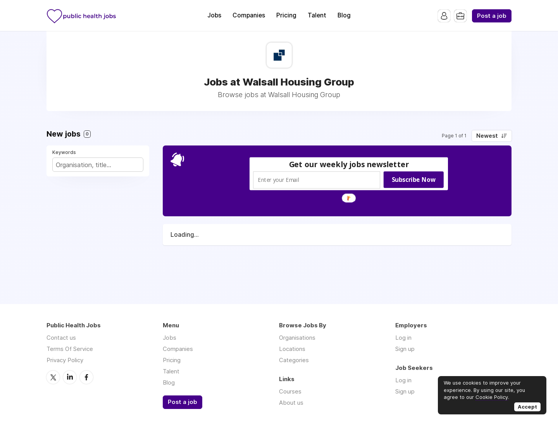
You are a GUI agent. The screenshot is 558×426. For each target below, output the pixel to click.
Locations (292, 348)
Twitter (53, 377)
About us (291, 402)
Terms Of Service (69, 348)
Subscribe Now (414, 179)
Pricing (286, 15)
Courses (290, 391)
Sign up (405, 348)
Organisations (297, 337)
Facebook (86, 377)
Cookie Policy (491, 397)
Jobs (214, 15)
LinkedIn (69, 377)
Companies (248, 15)
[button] (349, 164)
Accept (527, 407)
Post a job (491, 15)
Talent (317, 15)
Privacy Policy (64, 360)
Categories (294, 360)
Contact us (61, 337)
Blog (344, 15)
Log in (403, 337)
